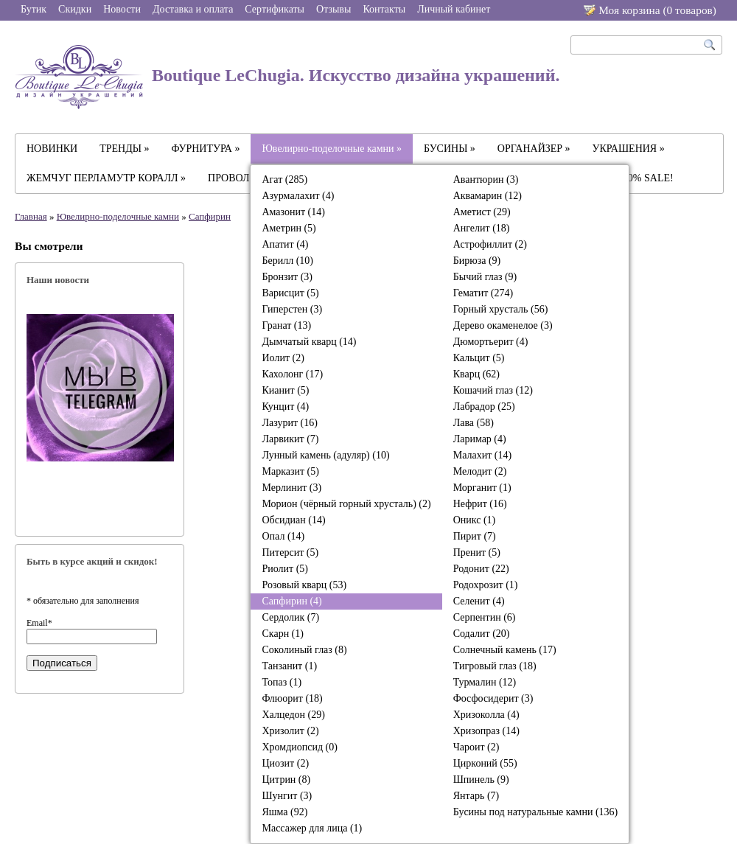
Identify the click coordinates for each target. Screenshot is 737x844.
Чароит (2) (476, 747)
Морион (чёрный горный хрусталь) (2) (346, 503)
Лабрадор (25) (484, 406)
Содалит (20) (481, 633)
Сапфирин (210, 216)
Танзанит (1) (289, 666)
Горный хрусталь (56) (500, 309)
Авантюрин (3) (486, 179)
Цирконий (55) (485, 763)
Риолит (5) (285, 568)
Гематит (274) (483, 293)
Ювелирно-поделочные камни (118, 216)
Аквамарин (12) (487, 195)
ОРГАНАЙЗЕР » (533, 148)
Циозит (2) (285, 763)
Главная (31, 216)
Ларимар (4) (479, 438)
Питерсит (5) (290, 552)
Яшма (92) (284, 811)
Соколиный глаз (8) (304, 649)
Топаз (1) (281, 682)
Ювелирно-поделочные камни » (332, 148)
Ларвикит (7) (290, 438)
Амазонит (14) (293, 211)
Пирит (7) (474, 536)
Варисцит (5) (290, 293)
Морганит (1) (482, 487)
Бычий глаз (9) (485, 276)
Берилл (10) (287, 260)
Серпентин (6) (484, 617)
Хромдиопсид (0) (299, 747)
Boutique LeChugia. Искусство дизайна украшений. (287, 77)
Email (39, 623)
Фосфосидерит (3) (493, 698)
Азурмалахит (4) (298, 195)
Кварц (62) (476, 374)
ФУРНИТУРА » (206, 148)
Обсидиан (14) (293, 520)
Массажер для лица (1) (312, 828)
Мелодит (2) (480, 471)
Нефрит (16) (480, 503)
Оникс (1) (474, 520)
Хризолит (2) (290, 730)
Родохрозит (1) (485, 584)
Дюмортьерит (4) (490, 341)
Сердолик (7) (290, 617)
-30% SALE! (646, 178)
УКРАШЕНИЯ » (629, 148)
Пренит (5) (476, 552)
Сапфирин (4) (291, 601)
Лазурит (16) (289, 422)
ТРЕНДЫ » (124, 148)
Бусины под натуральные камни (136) (535, 811)
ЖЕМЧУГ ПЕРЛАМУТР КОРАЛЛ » (106, 178)
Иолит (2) (283, 357)
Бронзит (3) (287, 276)
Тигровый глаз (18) (495, 666)
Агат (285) (284, 179)
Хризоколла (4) (486, 714)
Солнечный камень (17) (504, 649)
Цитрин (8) (286, 779)
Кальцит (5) (479, 357)
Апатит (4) (285, 244)
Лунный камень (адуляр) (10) (325, 455)
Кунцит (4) (285, 406)
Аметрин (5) (288, 228)
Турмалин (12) (485, 682)
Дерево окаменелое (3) (503, 325)
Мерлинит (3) (291, 487)
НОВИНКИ (52, 148)
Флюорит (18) (292, 698)
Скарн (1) (282, 633)
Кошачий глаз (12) (493, 390)
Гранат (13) (286, 325)
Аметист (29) (482, 211)
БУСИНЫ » (449, 148)
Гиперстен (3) (292, 309)
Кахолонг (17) (292, 374)
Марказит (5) (290, 471)
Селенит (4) (479, 601)
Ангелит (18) (481, 228)
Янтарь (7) (476, 795)
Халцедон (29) (293, 714)
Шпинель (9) (481, 779)
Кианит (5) (285, 390)
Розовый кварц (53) (304, 584)
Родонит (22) (481, 568)
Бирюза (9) (477, 260)
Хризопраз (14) (486, 730)
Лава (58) (473, 422)
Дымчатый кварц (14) (309, 341)
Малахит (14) (482, 455)
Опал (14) (283, 536)
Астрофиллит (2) (490, 244)
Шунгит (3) (287, 795)
